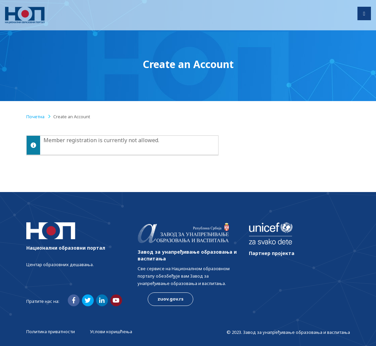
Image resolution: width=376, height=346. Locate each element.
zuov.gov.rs (170, 299)
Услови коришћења (111, 331)
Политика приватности (50, 331)
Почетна (35, 117)
